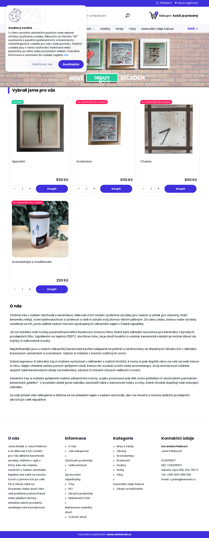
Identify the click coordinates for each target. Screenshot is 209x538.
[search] (128, 17)
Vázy (132, 29)
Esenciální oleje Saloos (157, 29)
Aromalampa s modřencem (32, 262)
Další (191, 28)
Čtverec (146, 161)
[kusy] (22, 189)
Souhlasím (71, 64)
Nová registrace (188, 3)
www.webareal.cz (119, 534)
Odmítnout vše (42, 64)
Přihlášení (166, 3)
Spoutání (18, 161)
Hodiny (105, 29)
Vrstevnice (83, 161)
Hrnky (120, 29)
